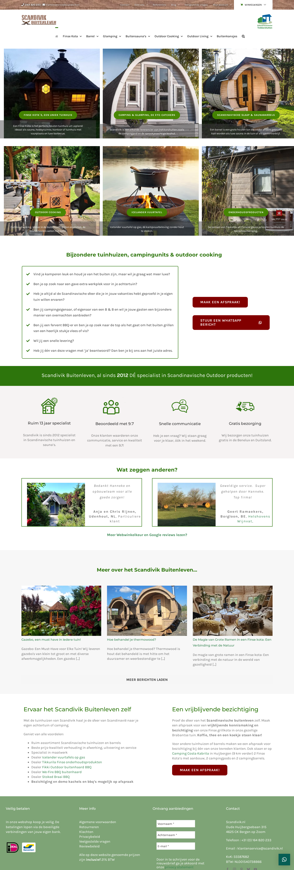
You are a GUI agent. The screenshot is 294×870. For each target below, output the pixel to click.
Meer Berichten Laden (147, 680)
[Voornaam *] (175, 823)
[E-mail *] (175, 846)
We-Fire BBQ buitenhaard (62, 772)
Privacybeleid (89, 836)
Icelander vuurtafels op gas (63, 757)
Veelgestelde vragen (94, 841)
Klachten (86, 832)
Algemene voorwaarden (97, 822)
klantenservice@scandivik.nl (62, 4)
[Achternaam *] (175, 835)
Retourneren (89, 827)
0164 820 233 (33, 4)
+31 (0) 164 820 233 (256, 840)
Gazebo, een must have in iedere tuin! (51, 639)
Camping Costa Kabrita (190, 753)
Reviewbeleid (89, 846)
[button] (243, 36)
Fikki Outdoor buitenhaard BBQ (67, 767)
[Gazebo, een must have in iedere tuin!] (61, 611)
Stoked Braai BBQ (56, 777)
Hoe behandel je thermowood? (131, 639)
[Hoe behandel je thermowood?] (147, 611)
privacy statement (179, 867)
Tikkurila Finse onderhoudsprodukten (72, 762)
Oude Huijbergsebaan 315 (246, 827)
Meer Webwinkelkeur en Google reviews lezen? (147, 535)
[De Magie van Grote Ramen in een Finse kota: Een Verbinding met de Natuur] (233, 611)
